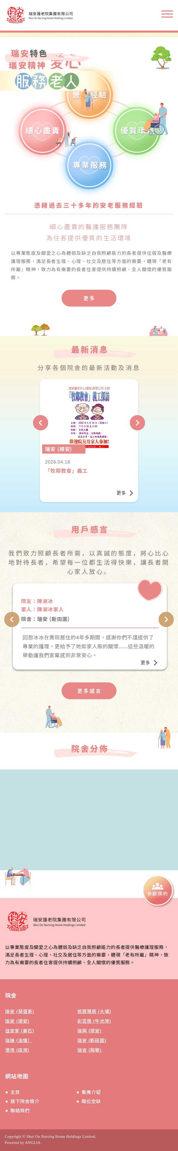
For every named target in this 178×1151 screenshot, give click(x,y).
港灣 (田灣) (17, 1050)
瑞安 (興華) (89, 1050)
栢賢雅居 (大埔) (94, 1011)
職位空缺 (91, 1101)
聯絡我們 (20, 1110)
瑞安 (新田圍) (92, 1040)
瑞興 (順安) (89, 1030)
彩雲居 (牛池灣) (94, 1020)
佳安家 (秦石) (19, 1030)
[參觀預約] (157, 890)
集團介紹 (91, 1092)
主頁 (15, 1092)
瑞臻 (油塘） (18, 1040)
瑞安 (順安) (17, 1020)
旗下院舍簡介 (24, 1101)
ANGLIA (32, 1143)
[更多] (89, 298)
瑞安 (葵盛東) (19, 1011)
